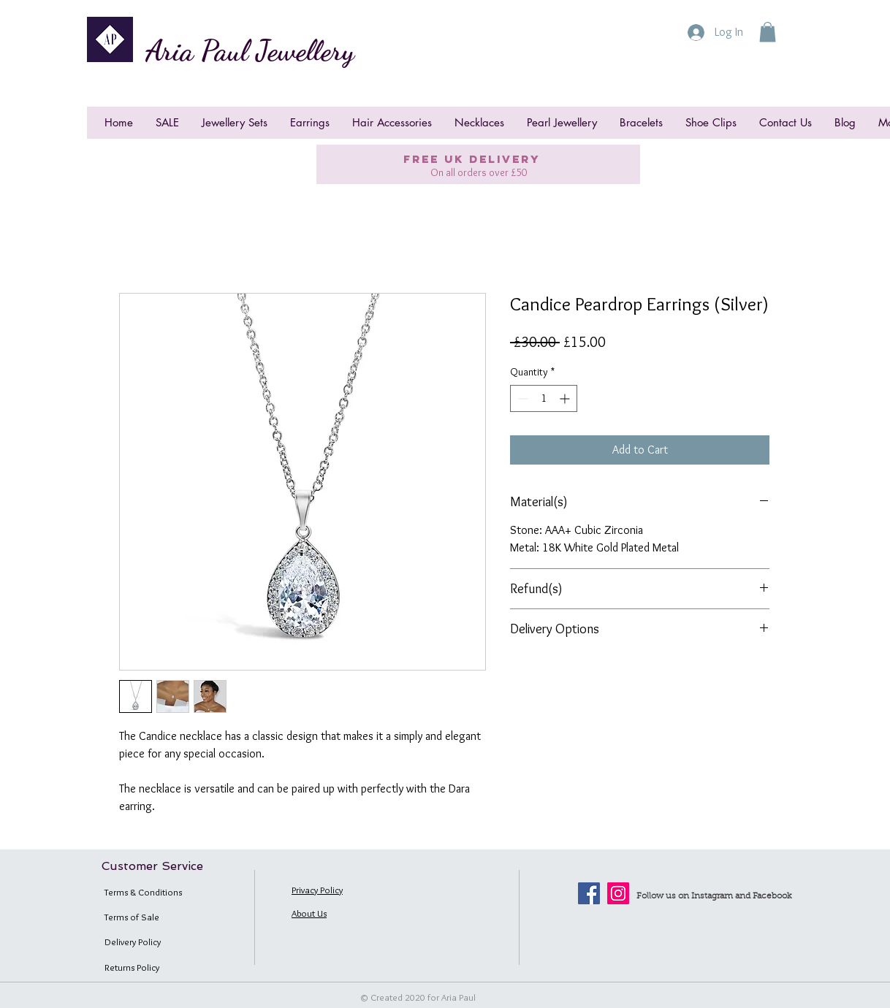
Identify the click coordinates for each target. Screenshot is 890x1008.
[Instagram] (618, 893)
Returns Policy (131, 967)
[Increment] (566, 398)
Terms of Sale (131, 917)
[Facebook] (589, 893)
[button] (767, 32)
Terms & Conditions (143, 892)
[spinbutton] (543, 398)
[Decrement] (521, 398)
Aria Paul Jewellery (249, 50)
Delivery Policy (132, 941)
